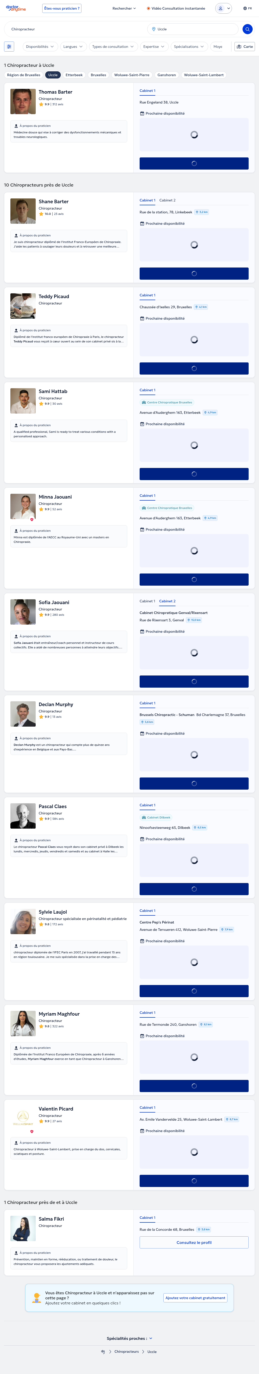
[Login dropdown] (223, 8)
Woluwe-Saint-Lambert (204, 75)
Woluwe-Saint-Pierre (131, 75)
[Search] (248, 29)
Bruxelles (98, 75)
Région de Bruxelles (23, 75)
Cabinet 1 (147, 90)
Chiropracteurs (126, 1352)
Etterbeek (74, 75)
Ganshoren (167, 75)
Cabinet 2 (167, 200)
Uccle (52, 75)
